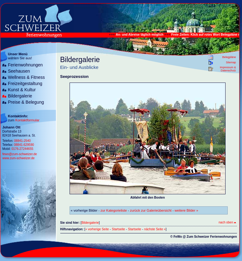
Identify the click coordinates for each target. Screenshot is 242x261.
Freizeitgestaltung (25, 83)
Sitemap (231, 62)
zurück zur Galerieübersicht (150, 210)
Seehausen (19, 71)
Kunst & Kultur (22, 89)
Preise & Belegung (26, 102)
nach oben (227, 222)
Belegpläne (229, 57)
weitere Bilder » (186, 210)
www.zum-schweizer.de (18, 158)
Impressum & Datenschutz (228, 69)
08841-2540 (22, 140)
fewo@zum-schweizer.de (19, 154)
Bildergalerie (20, 95)
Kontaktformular (27, 120)
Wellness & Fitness (26, 77)
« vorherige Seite (97, 229)
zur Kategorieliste (114, 210)
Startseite (118, 229)
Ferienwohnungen (25, 64)
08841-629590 (24, 144)
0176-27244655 (22, 149)
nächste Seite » (155, 229)
